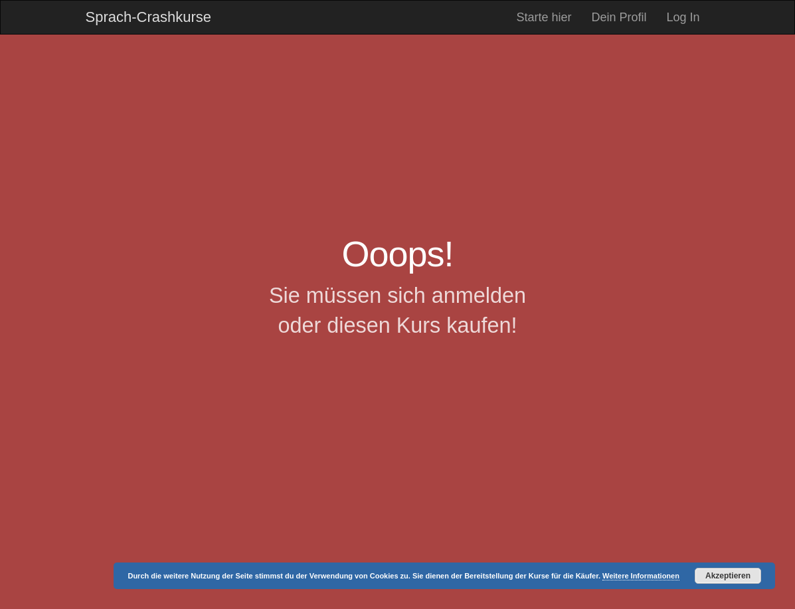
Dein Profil (618, 17)
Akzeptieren (728, 575)
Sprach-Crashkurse (149, 17)
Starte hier (543, 17)
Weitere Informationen (640, 576)
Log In (682, 17)
